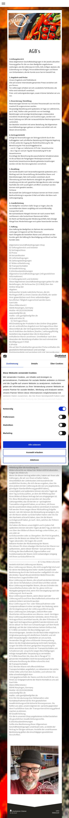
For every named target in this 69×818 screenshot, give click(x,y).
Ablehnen (34, 460)
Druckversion (15, 811)
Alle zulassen (34, 445)
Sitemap (23, 811)
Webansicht (55, 812)
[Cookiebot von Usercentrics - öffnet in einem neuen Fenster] (54, 356)
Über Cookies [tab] (56, 363)
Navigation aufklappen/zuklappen (34, 3)
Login (57, 810)
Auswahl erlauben (34, 452)
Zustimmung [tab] (12, 363)
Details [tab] (34, 363)
